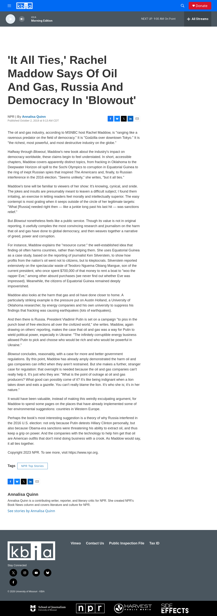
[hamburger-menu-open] (9, 5)
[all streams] (197, 19)
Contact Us (95, 543)
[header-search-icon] (182, 5)
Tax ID (154, 543)
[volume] (22, 19)
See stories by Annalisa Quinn (31, 511)
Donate (201, 6)
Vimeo (76, 543)
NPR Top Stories (32, 466)
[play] (10, 19)
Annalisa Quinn (34, 116)
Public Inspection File (126, 543)
